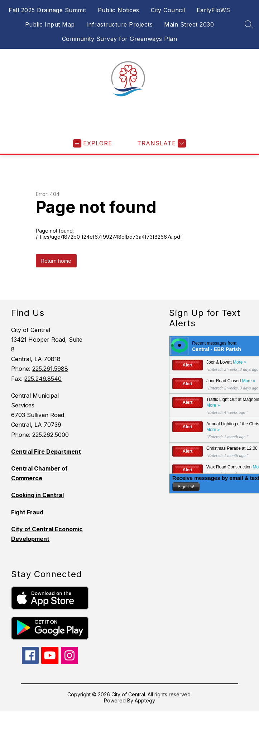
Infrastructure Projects (119, 24)
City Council (168, 10)
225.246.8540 (43, 378)
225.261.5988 (50, 368)
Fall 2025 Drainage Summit (47, 10)
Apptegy (145, 700)
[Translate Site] (160, 143)
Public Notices (118, 10)
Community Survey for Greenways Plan (119, 38)
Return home (56, 261)
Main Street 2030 (189, 24)
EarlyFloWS (213, 10)
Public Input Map (50, 24)
